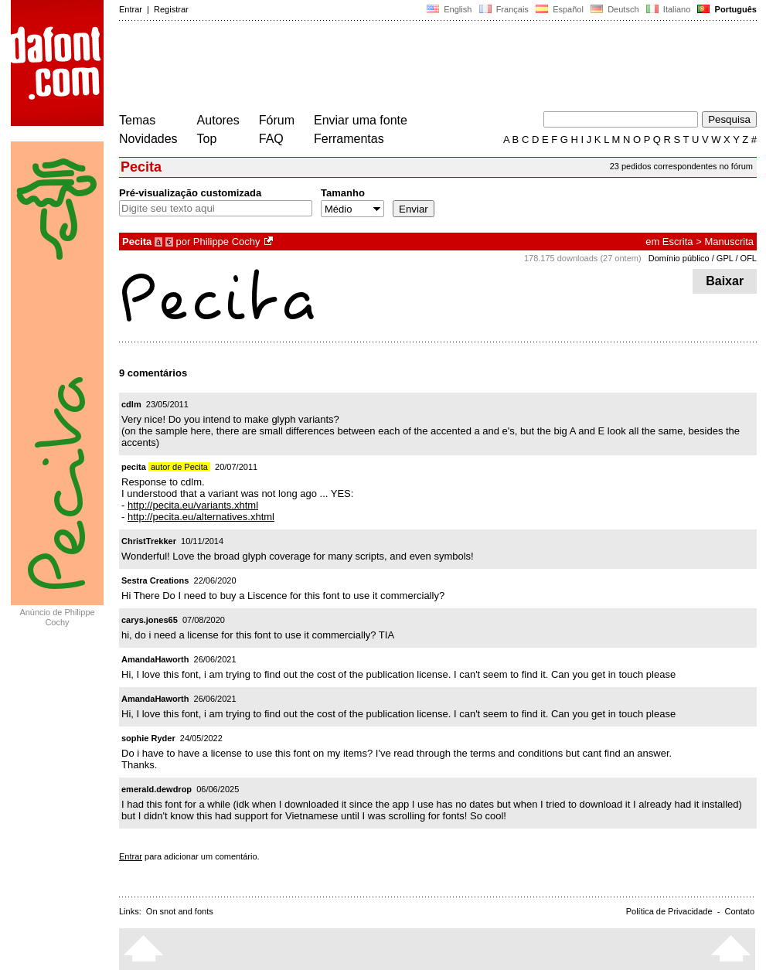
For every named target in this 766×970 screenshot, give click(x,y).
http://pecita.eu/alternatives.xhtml (201, 516)
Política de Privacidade (669, 911)
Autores (218, 120)
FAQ (271, 138)
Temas (137, 120)
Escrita (677, 241)
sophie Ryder (148, 738)
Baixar (725, 281)
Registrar (171, 9)
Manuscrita (729, 241)
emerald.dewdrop (156, 789)
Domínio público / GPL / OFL (703, 258)
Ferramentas (349, 138)
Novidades (148, 138)
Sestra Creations (155, 580)
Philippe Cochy (226, 241)
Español (559, 9)
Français (503, 9)
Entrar (130, 9)
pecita (133, 466)
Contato (739, 911)
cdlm (131, 404)
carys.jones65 (149, 620)
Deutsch (615, 9)
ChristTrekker (148, 541)
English (449, 9)
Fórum (276, 120)
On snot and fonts (179, 911)
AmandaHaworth (155, 659)
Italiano (668, 9)
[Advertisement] (400, 68)
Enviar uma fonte (360, 120)
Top (207, 138)
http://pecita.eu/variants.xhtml (193, 505)
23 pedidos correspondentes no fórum (681, 166)
